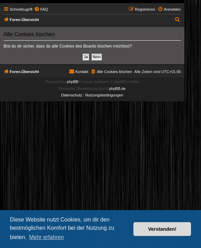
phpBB (72, 82)
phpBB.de (117, 88)
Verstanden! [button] (162, 229)
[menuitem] (41, 9)
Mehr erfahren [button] (46, 237)
